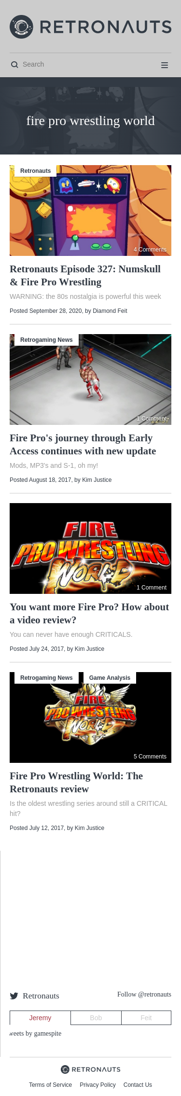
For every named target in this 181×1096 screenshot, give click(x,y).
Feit (146, 1018)
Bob (96, 1018)
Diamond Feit (110, 311)
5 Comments (150, 756)
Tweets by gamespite (33, 1033)
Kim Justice (96, 480)
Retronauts (35, 171)
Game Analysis (110, 677)
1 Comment (152, 418)
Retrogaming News (46, 340)
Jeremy (40, 1018)
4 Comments (150, 249)
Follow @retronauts (144, 994)
